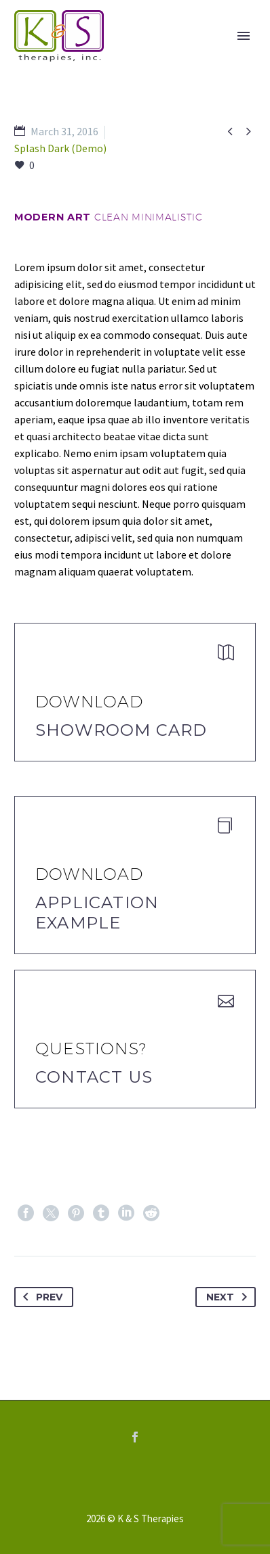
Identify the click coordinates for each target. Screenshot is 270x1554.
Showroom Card (121, 730)
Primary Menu (243, 36)
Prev (40, 1297)
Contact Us (94, 1077)
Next (229, 1297)
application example (97, 913)
